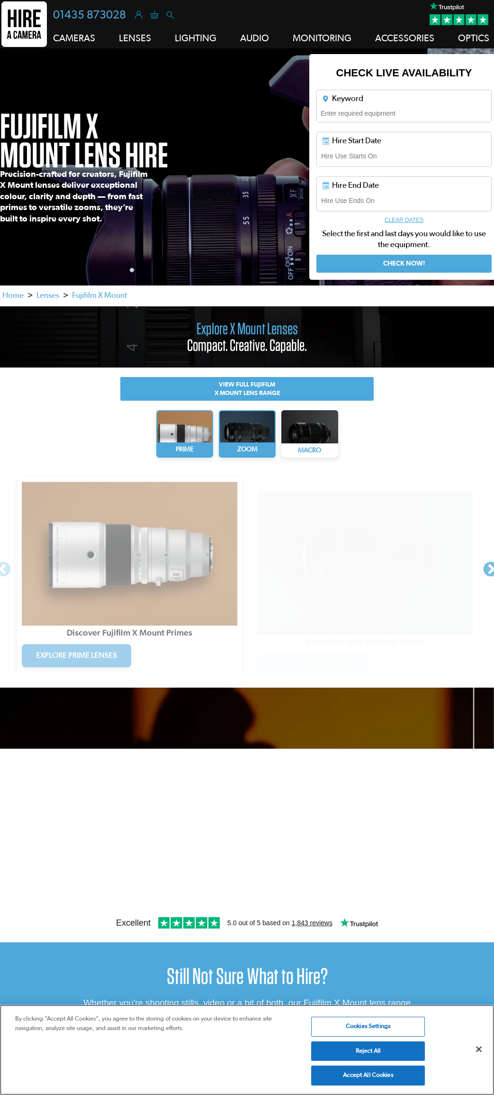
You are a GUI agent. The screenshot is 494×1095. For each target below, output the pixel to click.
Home (13, 295)
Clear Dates (404, 220)
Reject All (368, 1051)
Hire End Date (350, 185)
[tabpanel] (129, 567)
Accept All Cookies (368, 1075)
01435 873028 (89, 15)
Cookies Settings (368, 1026)
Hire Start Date (351, 141)
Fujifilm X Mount (99, 295)
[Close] (478, 1049)
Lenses (47, 295)
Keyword (342, 98)
